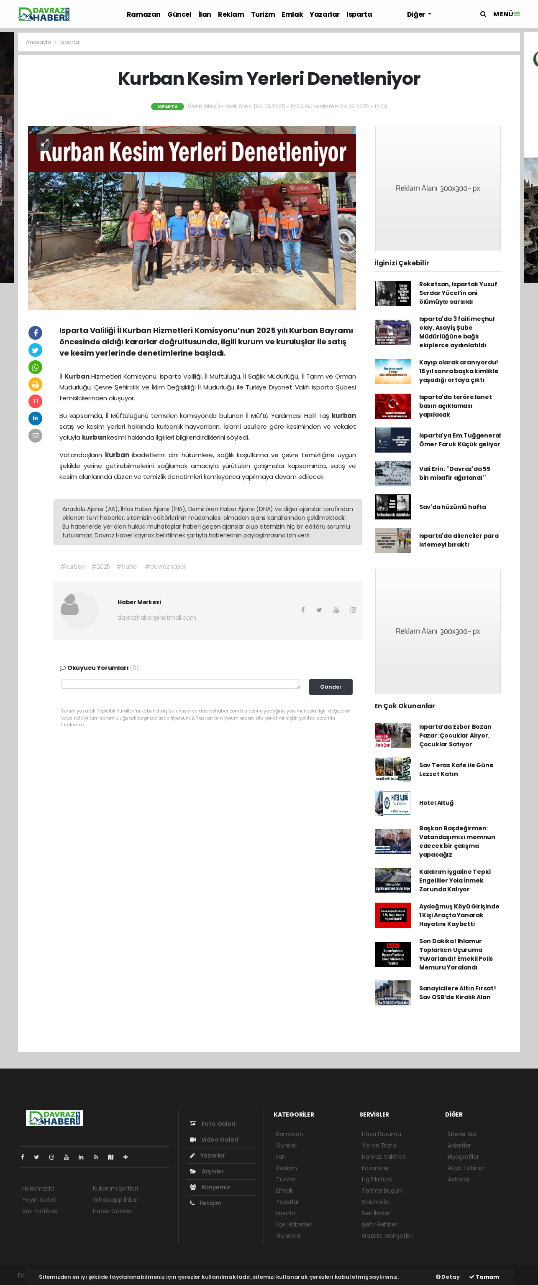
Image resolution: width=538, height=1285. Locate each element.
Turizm (263, 14)
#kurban (72, 566)
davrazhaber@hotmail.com (157, 617)
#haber (127, 566)
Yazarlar (325, 14)
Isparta (359, 14)
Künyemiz (210, 1187)
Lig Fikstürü (377, 1179)
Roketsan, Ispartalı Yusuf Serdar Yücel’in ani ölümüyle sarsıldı (458, 293)
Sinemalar (376, 1202)
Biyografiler (463, 1157)
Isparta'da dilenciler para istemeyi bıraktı (459, 540)
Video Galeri (214, 1139)
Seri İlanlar (376, 1213)
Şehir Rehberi (380, 1224)
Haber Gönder (113, 1211)
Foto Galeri (213, 1124)
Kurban (77, 376)
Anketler (459, 1145)
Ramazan (144, 14)
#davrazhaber (165, 566)
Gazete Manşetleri (388, 1236)
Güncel (179, 14)
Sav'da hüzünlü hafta (452, 507)
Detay (448, 1277)
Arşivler (207, 1171)
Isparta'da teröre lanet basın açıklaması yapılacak (455, 406)
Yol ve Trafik (379, 1145)
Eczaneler (375, 1168)
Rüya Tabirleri (466, 1168)
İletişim (206, 1203)
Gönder (331, 686)
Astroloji (458, 1179)
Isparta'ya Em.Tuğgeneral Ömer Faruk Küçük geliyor (460, 439)
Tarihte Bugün (382, 1190)
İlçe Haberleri (294, 1224)
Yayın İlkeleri (39, 1200)
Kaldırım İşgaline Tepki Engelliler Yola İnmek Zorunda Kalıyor (455, 880)
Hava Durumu (381, 1134)
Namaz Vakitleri (383, 1157)
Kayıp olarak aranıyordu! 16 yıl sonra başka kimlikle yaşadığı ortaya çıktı (459, 371)
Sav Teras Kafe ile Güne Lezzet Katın (456, 769)
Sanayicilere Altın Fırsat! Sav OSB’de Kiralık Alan (457, 992)
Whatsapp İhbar (115, 1200)
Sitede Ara (462, 1134)
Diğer (416, 14)
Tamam (484, 1277)
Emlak (292, 14)
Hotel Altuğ (436, 803)
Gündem (289, 1236)
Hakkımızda (38, 1188)
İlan (204, 14)
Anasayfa (39, 42)
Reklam (231, 14)
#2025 (100, 566)
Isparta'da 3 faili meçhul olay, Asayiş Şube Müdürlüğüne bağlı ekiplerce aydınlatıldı (456, 332)
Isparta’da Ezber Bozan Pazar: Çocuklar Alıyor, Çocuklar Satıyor (455, 735)
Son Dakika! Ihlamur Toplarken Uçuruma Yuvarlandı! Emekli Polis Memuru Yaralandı (456, 954)
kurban (344, 415)
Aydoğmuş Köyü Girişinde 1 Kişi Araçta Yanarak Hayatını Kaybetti (459, 915)
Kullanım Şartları (115, 1188)
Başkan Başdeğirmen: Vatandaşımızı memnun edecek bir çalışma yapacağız (457, 841)
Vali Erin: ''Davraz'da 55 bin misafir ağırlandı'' (454, 473)
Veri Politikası (40, 1211)
